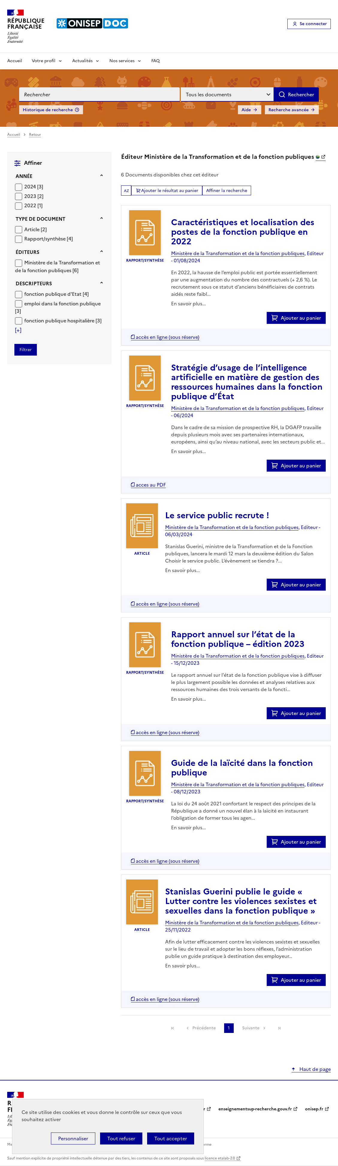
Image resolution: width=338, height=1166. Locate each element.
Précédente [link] (204, 1028)
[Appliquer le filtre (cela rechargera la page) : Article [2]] (35, 229)
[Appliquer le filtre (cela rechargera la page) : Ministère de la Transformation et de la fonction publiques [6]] (57, 266)
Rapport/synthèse (45, 238)
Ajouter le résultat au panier (169, 191)
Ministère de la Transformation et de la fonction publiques (57, 266)
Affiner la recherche (226, 191)
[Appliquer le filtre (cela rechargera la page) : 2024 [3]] (33, 186)
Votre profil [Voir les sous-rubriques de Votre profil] (43, 61)
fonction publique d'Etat (53, 294)
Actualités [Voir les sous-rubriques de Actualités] (82, 61)
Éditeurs (27, 252)
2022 (30, 205)
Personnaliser (73, 1138)
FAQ (155, 61)
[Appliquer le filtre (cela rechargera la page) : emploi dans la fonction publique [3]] (58, 307)
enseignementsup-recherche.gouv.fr (255, 1109)
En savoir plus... (188, 303)
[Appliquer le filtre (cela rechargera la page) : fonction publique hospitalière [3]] (63, 320)
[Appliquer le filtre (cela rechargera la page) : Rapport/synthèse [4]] (48, 238)
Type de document (40, 218)
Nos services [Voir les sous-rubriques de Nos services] (122, 61)
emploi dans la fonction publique (62, 303)
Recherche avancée (288, 110)
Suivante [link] (250, 1028)
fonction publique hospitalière (60, 320)
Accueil (14, 61)
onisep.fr (314, 1109)
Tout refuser (121, 1138)
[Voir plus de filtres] (18, 330)
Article (32, 229)
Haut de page (314, 1069)
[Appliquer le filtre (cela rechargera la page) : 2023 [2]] (33, 196)
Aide (246, 110)
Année (24, 176)
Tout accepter (170, 1138)
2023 (30, 196)
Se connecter (313, 24)
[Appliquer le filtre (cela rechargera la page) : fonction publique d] (56, 294)
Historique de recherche (48, 110)
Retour (35, 134)
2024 (30, 186)
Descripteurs (34, 283)
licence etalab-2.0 (220, 1158)
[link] (172, 1028)
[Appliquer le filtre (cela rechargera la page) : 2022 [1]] (33, 205)
